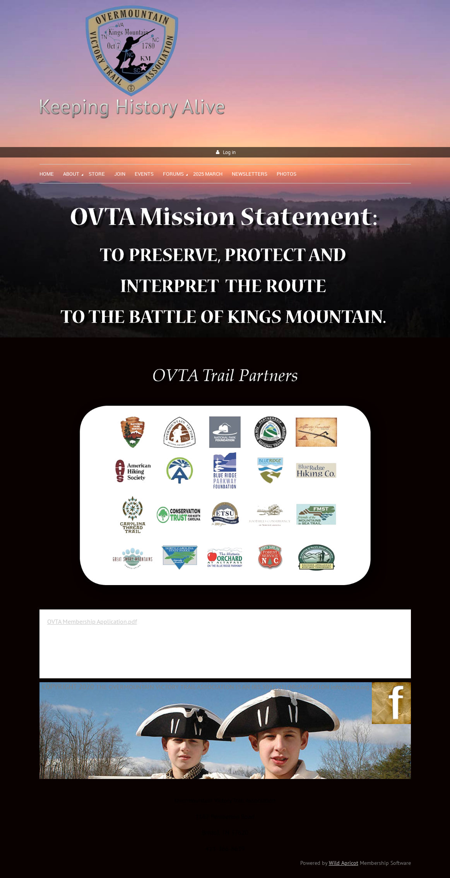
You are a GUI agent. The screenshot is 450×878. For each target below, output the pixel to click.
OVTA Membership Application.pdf (92, 621)
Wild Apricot (343, 862)
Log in (229, 152)
